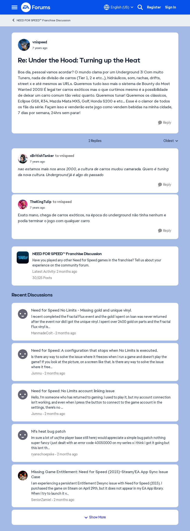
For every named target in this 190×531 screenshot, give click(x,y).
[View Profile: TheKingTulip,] (23, 204)
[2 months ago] (65, 333)
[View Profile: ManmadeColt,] (23, 314)
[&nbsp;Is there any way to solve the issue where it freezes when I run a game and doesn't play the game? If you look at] (101, 362)
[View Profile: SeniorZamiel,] (23, 475)
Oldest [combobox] (170, 141)
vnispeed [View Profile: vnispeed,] (39, 42)
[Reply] (164, 122)
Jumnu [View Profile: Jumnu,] (36, 373)
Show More (95, 517)
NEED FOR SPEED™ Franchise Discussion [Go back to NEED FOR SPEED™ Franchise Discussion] (41, 20)
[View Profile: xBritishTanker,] (23, 159)
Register (154, 7)
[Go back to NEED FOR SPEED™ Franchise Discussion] (102, 254)
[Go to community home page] (36, 7)
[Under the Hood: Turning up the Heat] (39, 48)
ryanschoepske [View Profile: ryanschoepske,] (42, 454)
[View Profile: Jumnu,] (23, 354)
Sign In (170, 7)
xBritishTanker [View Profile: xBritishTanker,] (42, 156)
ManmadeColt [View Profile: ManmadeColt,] (42, 333)
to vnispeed (64, 156)
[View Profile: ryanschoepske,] (23, 435)
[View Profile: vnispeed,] (24, 45)
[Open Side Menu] (14, 7)
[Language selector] (119, 7)
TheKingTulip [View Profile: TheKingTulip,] (40, 202)
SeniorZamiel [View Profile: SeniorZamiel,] (41, 499)
